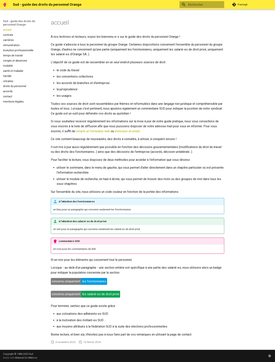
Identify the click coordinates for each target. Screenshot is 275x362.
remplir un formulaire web (93, 131)
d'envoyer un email (127, 131)
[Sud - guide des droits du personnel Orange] (5, 4)
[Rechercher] (202, 4)
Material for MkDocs (26, 357)
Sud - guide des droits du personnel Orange (19, 23)
